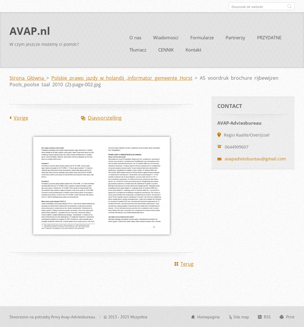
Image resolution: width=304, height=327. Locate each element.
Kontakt (193, 50)
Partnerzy (235, 37)
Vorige (21, 118)
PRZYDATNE (269, 37)
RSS (267, 317)
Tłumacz (137, 50)
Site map (241, 317)
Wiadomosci (165, 37)
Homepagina (208, 317)
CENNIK (166, 50)
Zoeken (289, 6)
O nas (135, 37)
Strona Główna (28, 78)
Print (290, 317)
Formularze (202, 37)
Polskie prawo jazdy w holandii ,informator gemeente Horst (121, 78)
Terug (187, 264)
